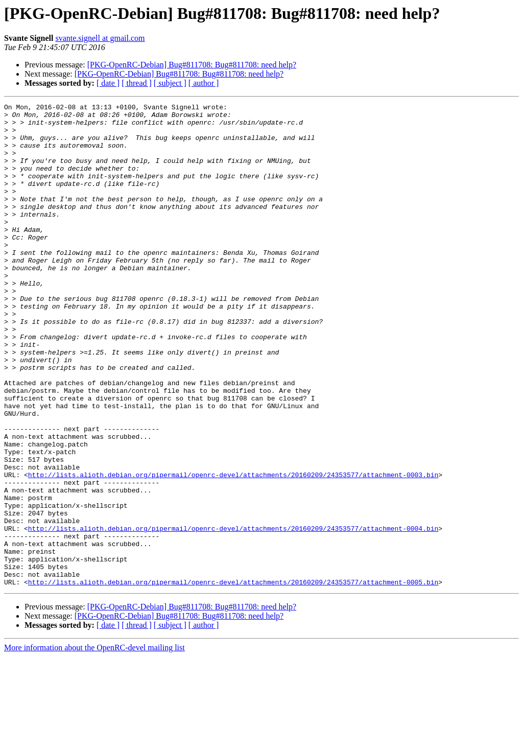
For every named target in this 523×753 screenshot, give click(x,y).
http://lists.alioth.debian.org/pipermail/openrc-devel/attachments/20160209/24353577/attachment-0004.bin (233, 614)
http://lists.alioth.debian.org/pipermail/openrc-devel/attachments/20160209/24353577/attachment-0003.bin (233, 549)
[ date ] (108, 83)
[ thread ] (137, 83)
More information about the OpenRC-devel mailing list (94, 744)
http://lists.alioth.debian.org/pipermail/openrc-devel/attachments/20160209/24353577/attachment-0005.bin (233, 678)
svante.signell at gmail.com (100, 38)
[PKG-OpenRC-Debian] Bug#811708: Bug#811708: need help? (191, 64)
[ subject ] (170, 83)
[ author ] (203, 83)
